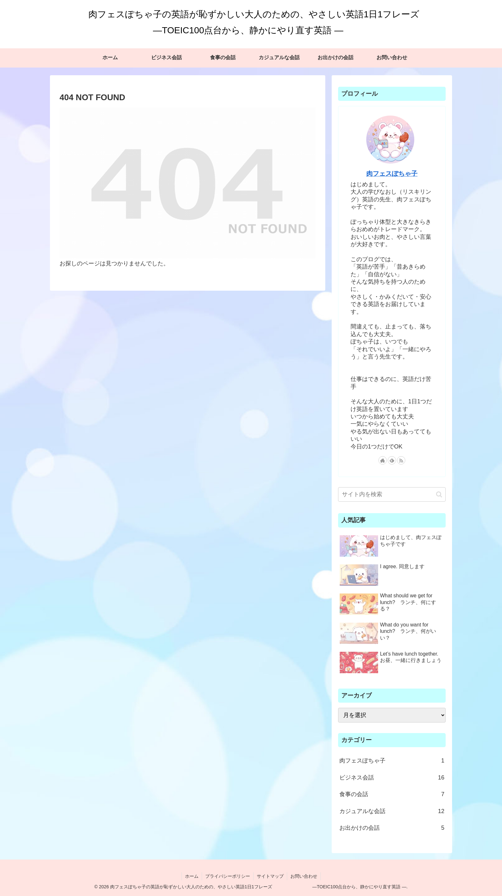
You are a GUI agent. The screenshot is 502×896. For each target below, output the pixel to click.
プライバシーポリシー (227, 876)
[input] (392, 494)
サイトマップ (270, 876)
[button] (439, 494)
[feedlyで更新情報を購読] (392, 460)
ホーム (191, 876)
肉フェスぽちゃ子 (391, 173)
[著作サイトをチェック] (382, 460)
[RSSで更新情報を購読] (401, 460)
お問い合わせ (303, 876)
